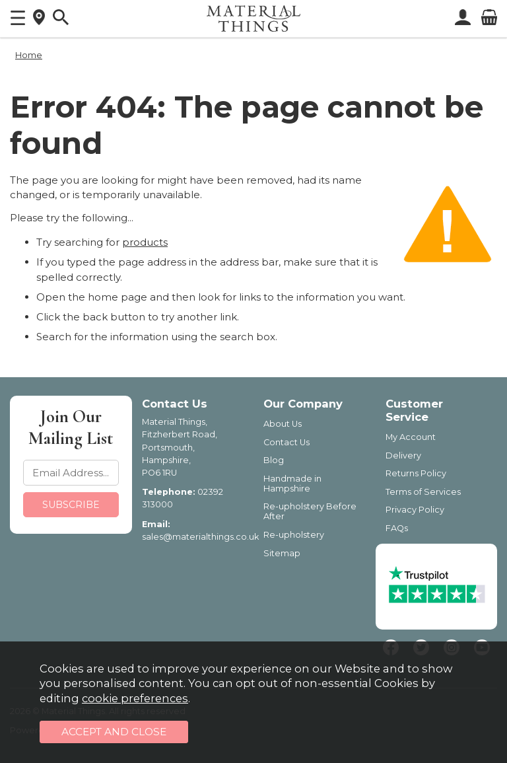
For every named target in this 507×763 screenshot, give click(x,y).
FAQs (397, 528)
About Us (282, 424)
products (145, 242)
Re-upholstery (293, 535)
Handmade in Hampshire (292, 483)
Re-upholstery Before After (309, 511)
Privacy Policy (415, 510)
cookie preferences (135, 698)
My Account (411, 437)
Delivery (403, 455)
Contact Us (286, 442)
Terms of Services (423, 492)
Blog (273, 460)
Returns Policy (416, 473)
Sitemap (281, 553)
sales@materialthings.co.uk (200, 537)
